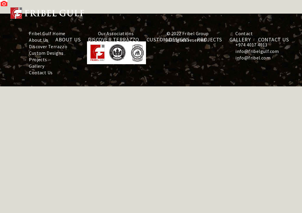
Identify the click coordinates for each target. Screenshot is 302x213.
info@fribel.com (252, 58)
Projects (38, 59)
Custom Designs (46, 53)
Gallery (36, 66)
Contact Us (40, 72)
